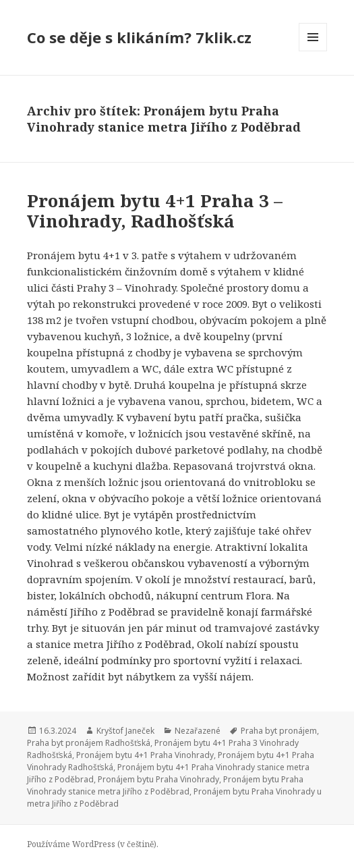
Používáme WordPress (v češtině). (92, 844)
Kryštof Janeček (125, 730)
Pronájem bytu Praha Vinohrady (158, 779)
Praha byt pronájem (279, 730)
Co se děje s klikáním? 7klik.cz (139, 37)
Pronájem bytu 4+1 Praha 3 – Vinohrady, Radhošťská (155, 210)
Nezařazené (197, 730)
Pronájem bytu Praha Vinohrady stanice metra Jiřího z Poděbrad (165, 785)
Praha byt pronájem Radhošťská (88, 743)
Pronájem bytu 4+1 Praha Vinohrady (145, 755)
